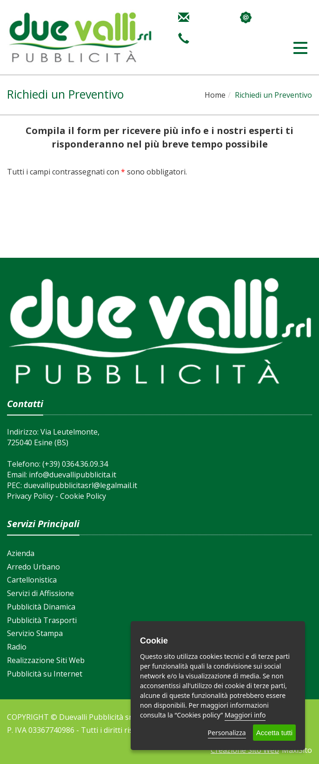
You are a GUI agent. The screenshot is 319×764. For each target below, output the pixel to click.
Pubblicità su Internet (44, 674)
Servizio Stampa (35, 633)
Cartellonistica (32, 580)
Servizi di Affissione (40, 593)
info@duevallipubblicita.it (72, 474)
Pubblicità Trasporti (42, 620)
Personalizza (227, 732)
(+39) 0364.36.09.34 (75, 464)
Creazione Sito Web (245, 750)
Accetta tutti (274, 733)
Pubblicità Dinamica (41, 607)
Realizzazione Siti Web (46, 660)
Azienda (20, 553)
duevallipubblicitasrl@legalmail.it (80, 485)
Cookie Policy (83, 496)
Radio (17, 647)
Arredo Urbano (33, 567)
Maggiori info (245, 714)
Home (215, 95)
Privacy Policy (30, 496)
